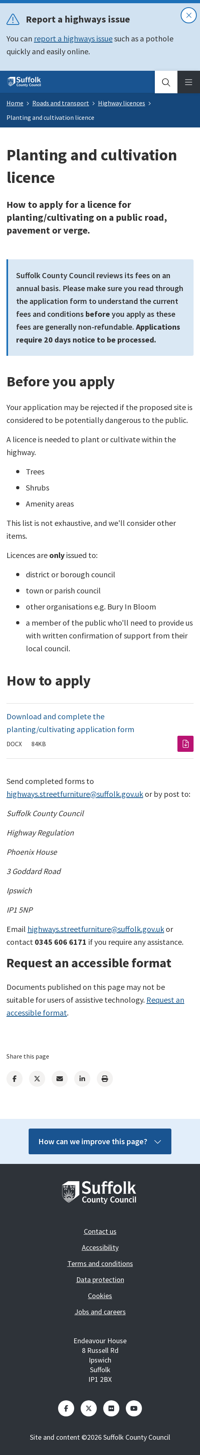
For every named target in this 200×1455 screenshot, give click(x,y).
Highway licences (121, 103)
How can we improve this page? (100, 1141)
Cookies (100, 1295)
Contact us (100, 1231)
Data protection (100, 1279)
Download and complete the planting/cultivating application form (70, 722)
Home (14, 103)
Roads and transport (60, 103)
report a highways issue (73, 38)
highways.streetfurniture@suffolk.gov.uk (74, 794)
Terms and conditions (100, 1263)
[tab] (166, 82)
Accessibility (100, 1247)
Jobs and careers (100, 1311)
